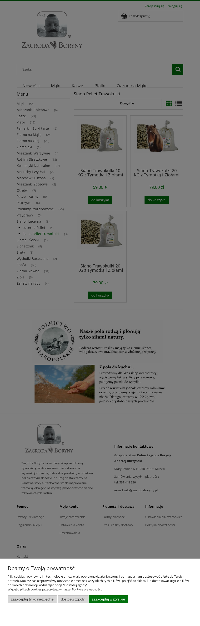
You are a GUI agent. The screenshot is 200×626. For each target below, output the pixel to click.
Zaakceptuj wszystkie (108, 599)
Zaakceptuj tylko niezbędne (32, 599)
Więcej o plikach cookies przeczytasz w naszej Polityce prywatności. (55, 589)
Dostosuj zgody (73, 599)
